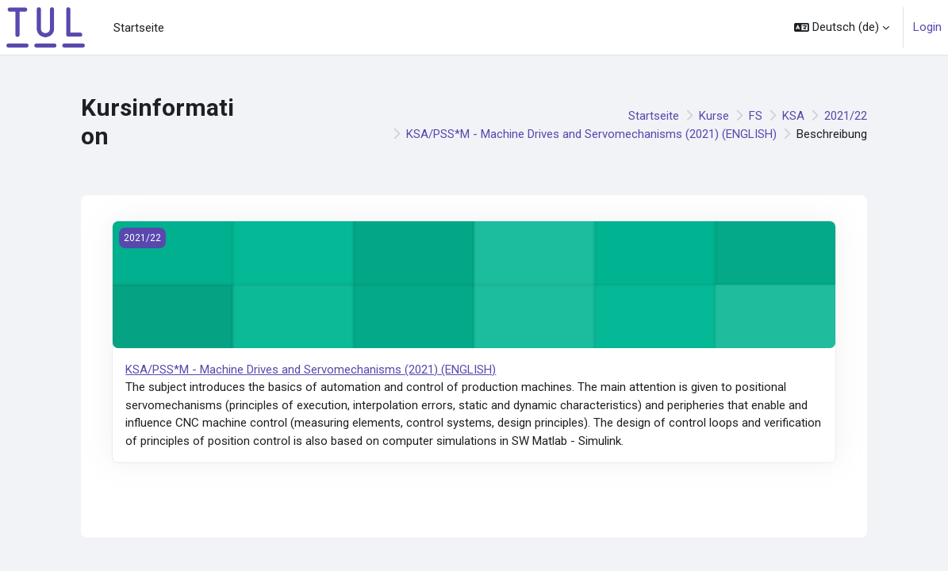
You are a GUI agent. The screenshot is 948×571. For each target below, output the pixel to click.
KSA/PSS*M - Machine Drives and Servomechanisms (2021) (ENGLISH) (591, 134)
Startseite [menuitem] (138, 28)
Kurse (714, 116)
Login (927, 27)
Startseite (653, 116)
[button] (842, 27)
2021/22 (845, 116)
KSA (793, 116)
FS (755, 116)
